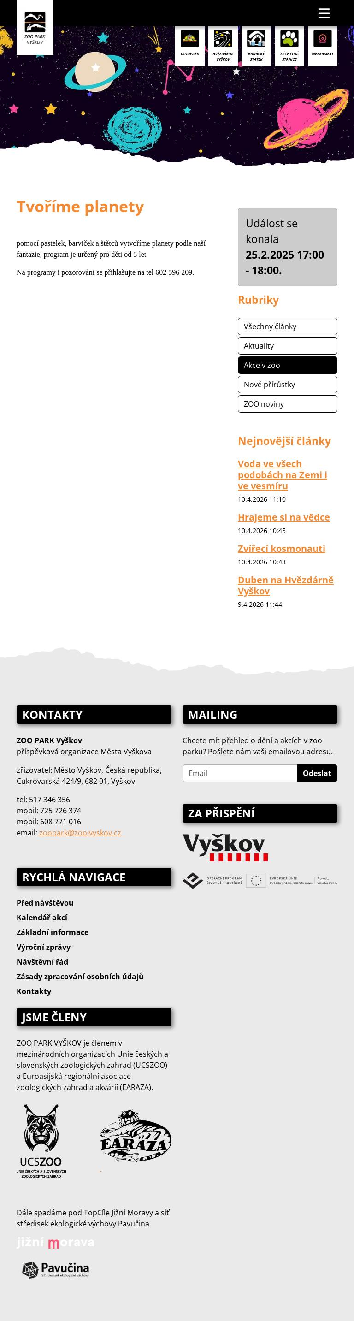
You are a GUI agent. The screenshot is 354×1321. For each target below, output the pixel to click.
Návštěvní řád (42, 962)
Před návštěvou (45, 903)
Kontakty (34, 991)
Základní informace (52, 932)
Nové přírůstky (269, 384)
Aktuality (259, 346)
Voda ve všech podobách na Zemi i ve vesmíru (282, 474)
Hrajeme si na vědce (284, 517)
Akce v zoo (262, 365)
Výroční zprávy (44, 947)
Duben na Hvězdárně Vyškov (286, 585)
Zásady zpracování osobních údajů (80, 976)
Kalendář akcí (42, 917)
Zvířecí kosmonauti (281, 548)
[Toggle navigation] (324, 13)
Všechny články (270, 326)
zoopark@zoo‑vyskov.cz (80, 833)
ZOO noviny (264, 404)
